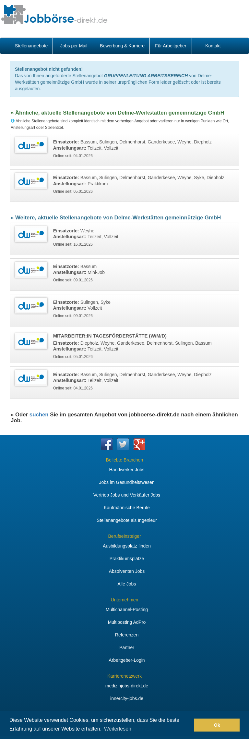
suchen (39, 415)
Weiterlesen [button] (117, 729)
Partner (126, 647)
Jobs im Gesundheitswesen (126, 482)
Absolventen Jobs (127, 571)
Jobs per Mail (73, 45)
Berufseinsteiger (124, 536)
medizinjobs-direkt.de (126, 685)
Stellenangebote (31, 45)
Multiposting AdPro (127, 622)
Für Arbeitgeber (170, 45)
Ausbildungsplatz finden (127, 545)
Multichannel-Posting (127, 609)
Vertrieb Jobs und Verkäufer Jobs (126, 495)
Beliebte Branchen (124, 459)
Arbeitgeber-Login (127, 660)
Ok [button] (217, 725)
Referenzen (126, 634)
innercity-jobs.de (126, 698)
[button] (187, 725)
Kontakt (212, 45)
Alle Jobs (127, 583)
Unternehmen (124, 599)
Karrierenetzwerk (124, 676)
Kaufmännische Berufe (127, 507)
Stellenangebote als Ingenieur (127, 520)
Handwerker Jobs (127, 469)
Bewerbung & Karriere (122, 45)
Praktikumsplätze (127, 558)
